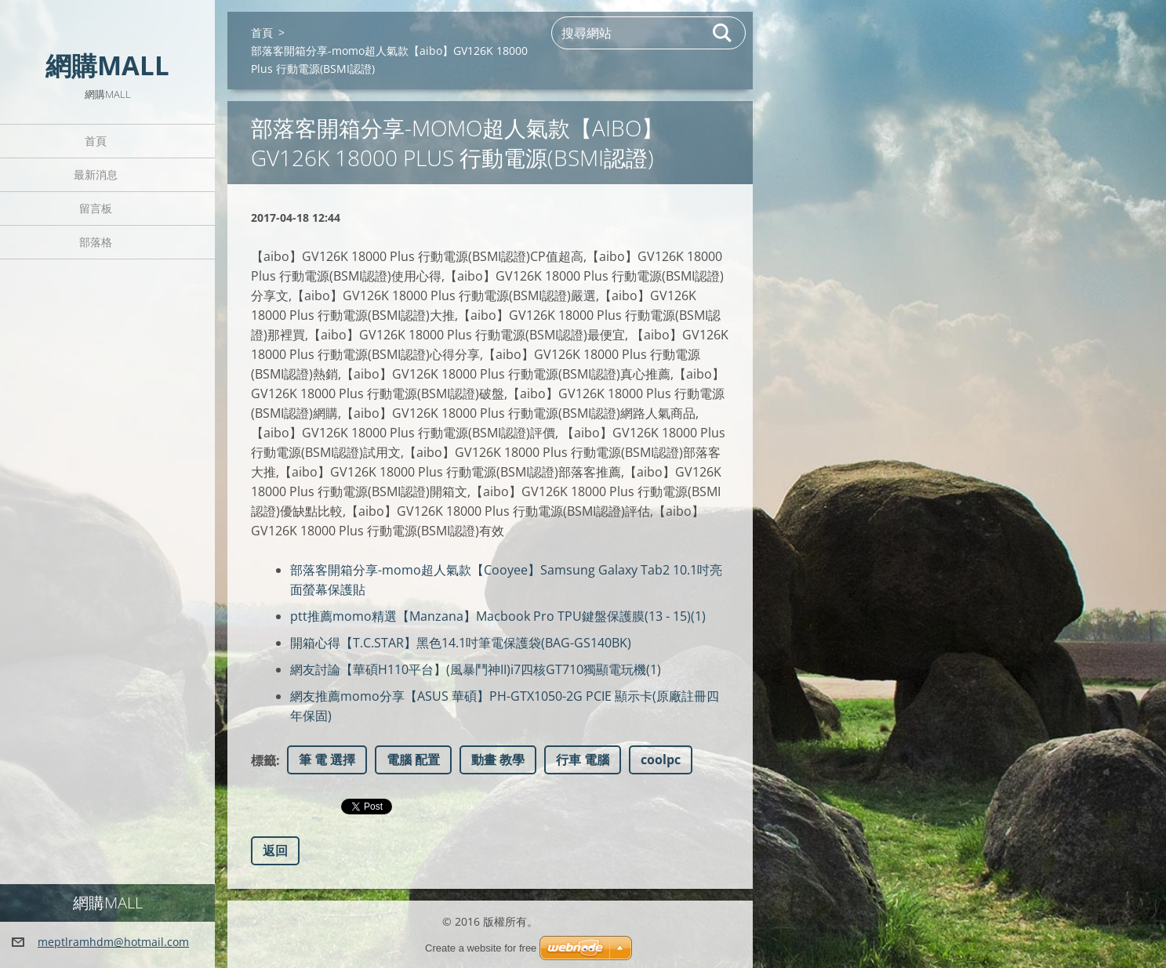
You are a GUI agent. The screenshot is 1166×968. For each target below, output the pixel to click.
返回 (275, 850)
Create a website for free (480, 948)
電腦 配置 (413, 759)
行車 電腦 (582, 759)
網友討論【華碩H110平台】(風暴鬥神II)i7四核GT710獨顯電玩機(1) (475, 669)
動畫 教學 (498, 759)
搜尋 (723, 33)
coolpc (661, 759)
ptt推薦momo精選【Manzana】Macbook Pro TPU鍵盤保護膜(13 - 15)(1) (498, 616)
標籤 (263, 760)
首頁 (96, 140)
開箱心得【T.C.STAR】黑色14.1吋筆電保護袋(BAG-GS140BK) (460, 642)
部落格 (95, 241)
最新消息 (96, 174)
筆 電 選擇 (327, 759)
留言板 (95, 208)
